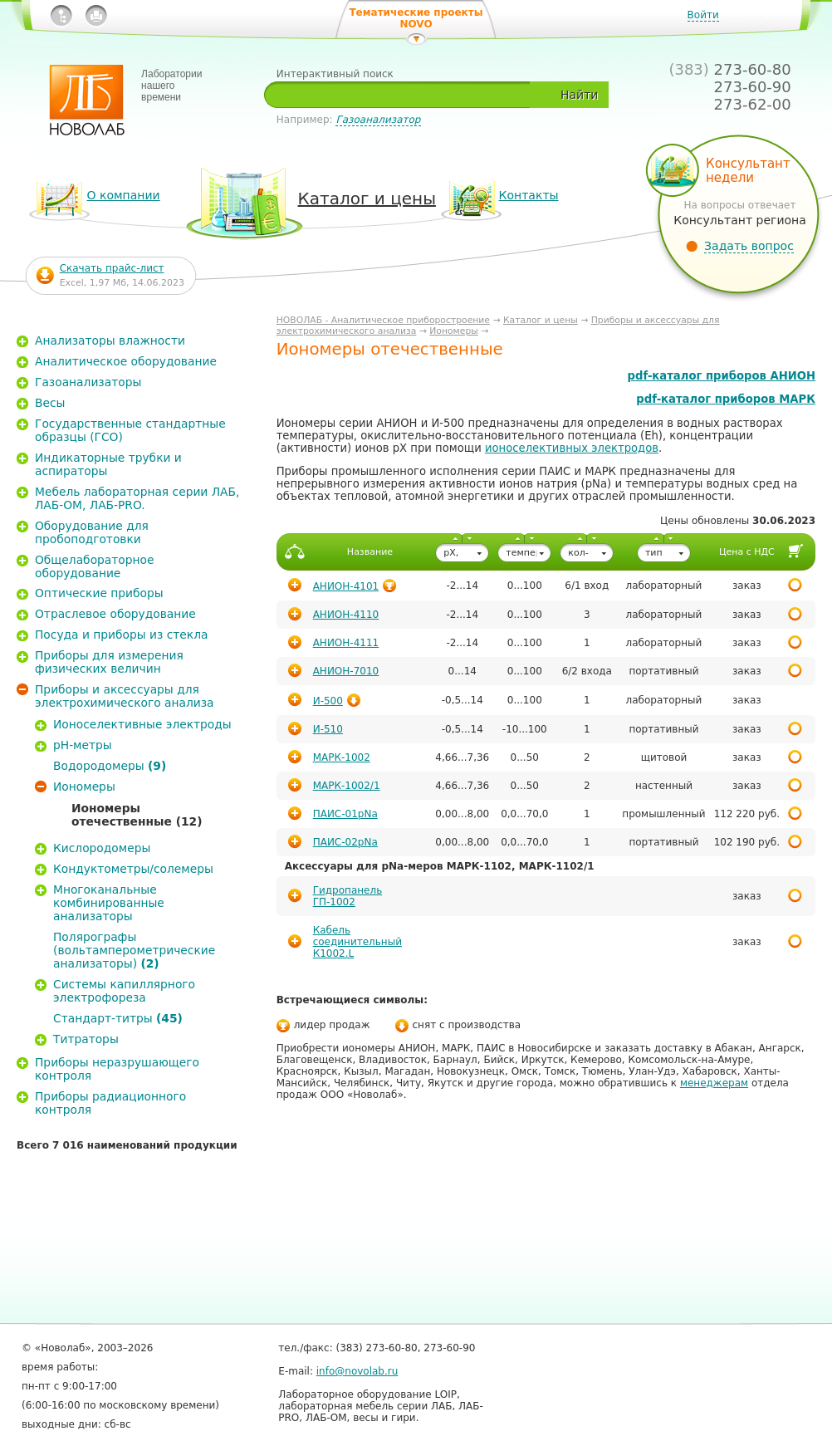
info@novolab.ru (357, 1371)
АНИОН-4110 (346, 614)
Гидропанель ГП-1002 (348, 896)
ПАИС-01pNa (345, 814)
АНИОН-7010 (346, 671)
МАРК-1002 (341, 757)
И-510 (328, 729)
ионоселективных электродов (571, 448)
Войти (703, 15)
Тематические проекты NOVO (415, 18)
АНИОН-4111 (346, 643)
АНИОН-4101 (346, 586)
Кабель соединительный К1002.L (357, 941)
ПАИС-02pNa (345, 842)
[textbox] (403, 94)
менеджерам (714, 1083)
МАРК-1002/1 (346, 786)
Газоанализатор (377, 119)
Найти (579, 94)
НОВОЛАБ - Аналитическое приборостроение (383, 320)
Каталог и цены (540, 320)
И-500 (328, 701)
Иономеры (453, 331)
